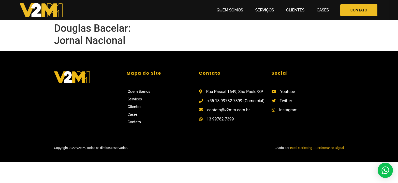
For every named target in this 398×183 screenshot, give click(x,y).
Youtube (287, 91)
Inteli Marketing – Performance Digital (317, 148)
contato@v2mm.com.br (228, 110)
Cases (323, 10)
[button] (359, 10)
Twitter (285, 100)
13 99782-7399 (220, 119)
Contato (134, 122)
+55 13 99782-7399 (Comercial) (235, 100)
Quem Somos (230, 10)
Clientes (295, 10)
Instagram (288, 110)
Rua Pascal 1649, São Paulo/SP (234, 91)
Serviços (264, 10)
